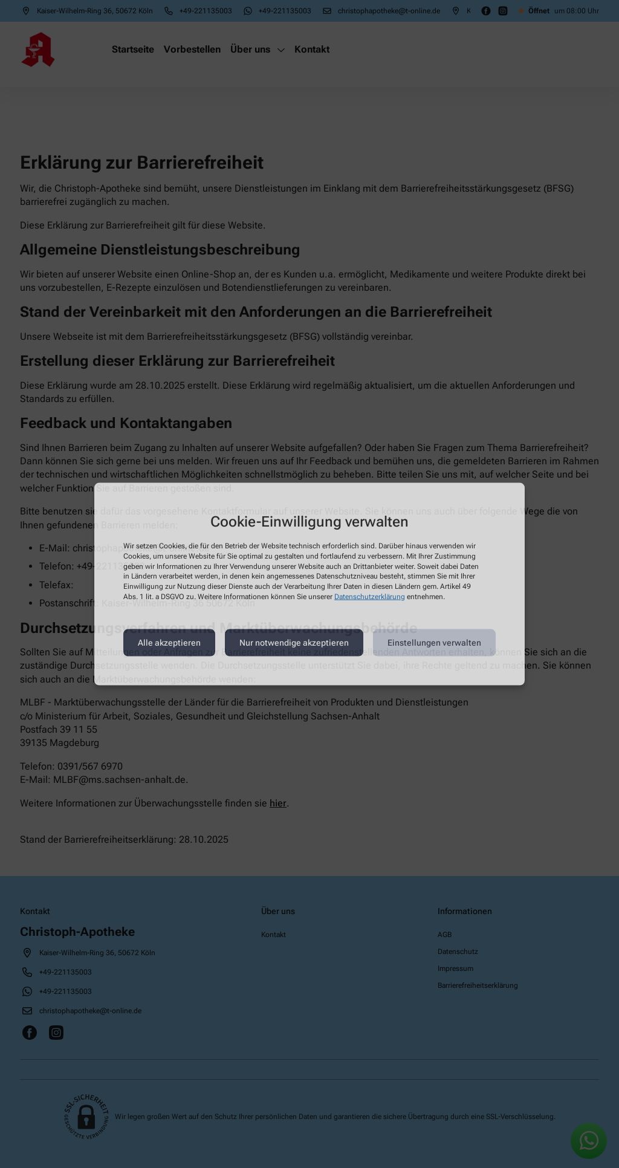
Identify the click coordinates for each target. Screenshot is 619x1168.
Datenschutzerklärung (369, 596)
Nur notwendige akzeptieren (294, 642)
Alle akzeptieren (169, 642)
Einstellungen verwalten (434, 642)
